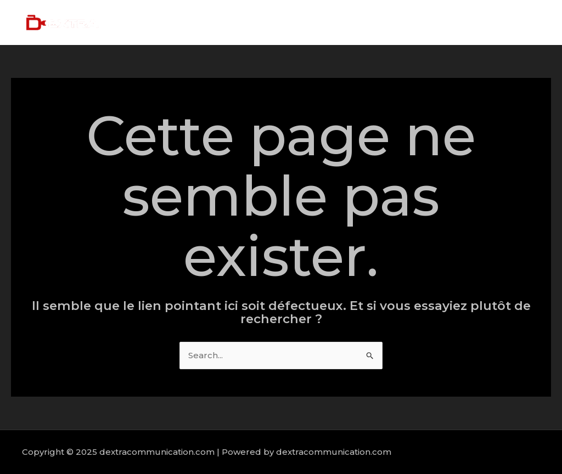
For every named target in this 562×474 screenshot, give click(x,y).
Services (413, 22)
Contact (518, 22)
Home (323, 22)
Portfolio (466, 22)
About (366, 22)
